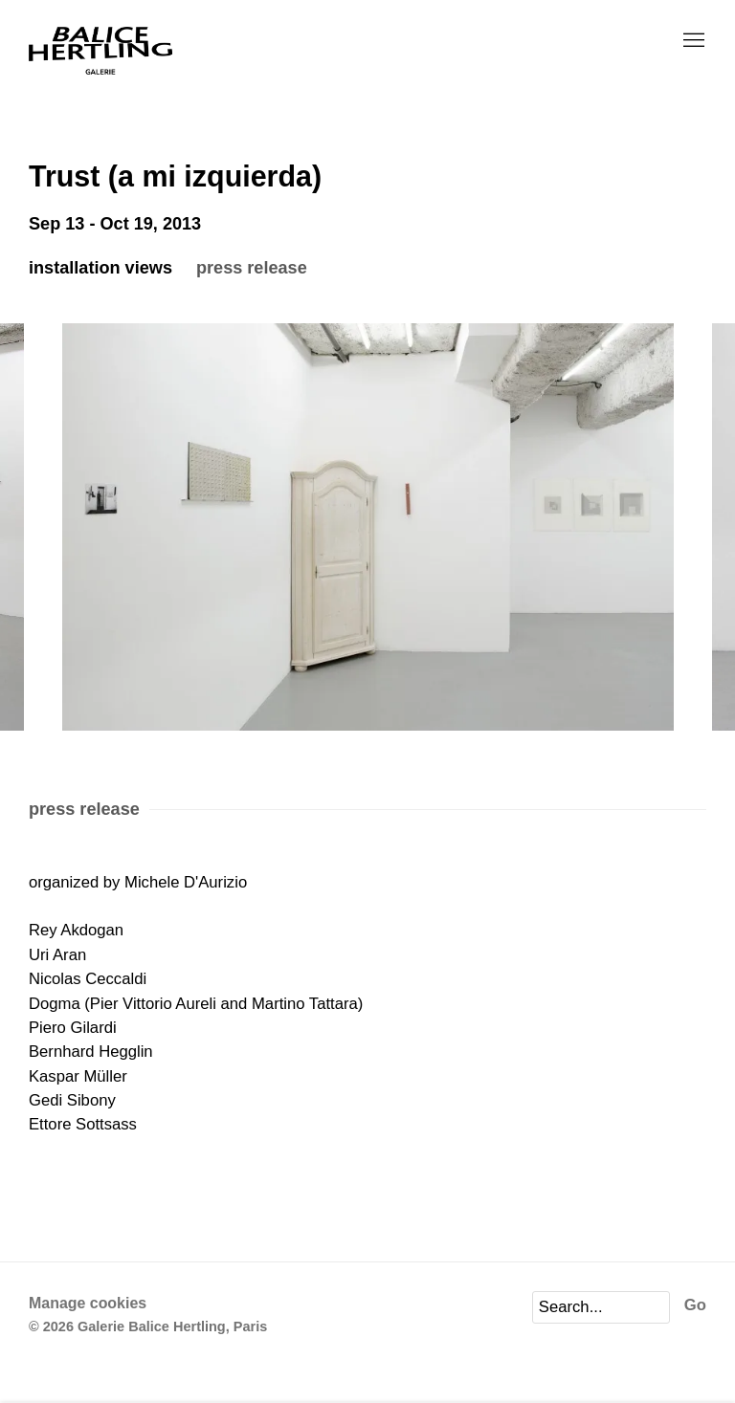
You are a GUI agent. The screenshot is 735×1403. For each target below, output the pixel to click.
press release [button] (251, 267)
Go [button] (695, 1305)
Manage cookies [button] (87, 1303)
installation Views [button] (100, 267)
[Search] (601, 1307)
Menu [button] (692, 41)
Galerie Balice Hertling (100, 51)
